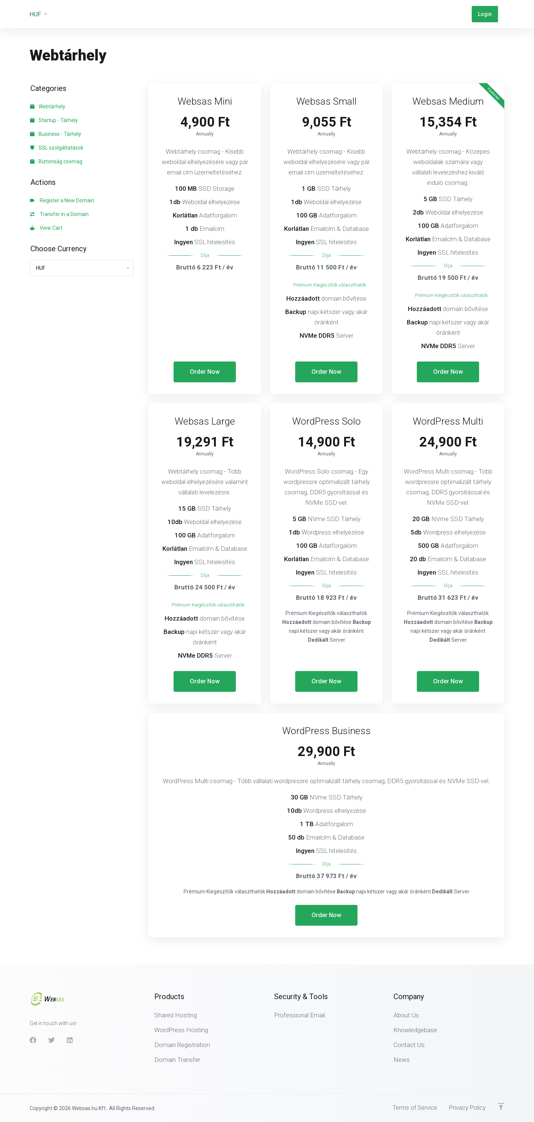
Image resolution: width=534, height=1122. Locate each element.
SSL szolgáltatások (56, 148)
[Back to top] (501, 1106)
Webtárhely (47, 106)
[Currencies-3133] (39, 14)
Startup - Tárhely (54, 120)
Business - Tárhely (55, 134)
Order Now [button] (204, 372)
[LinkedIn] (70, 1039)
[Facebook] (33, 1039)
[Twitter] (51, 1039)
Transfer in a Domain (59, 214)
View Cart (46, 228)
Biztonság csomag (56, 161)
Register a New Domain (62, 200)
